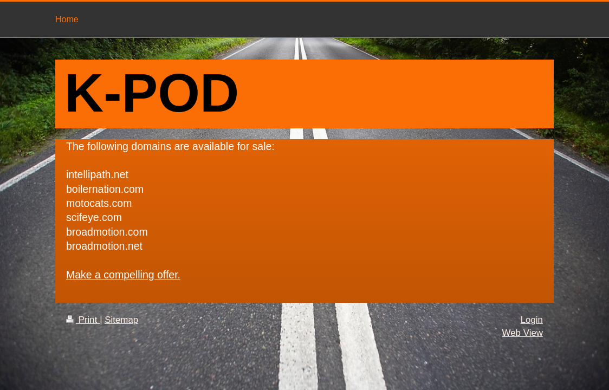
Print (83, 320)
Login (532, 320)
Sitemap (121, 320)
